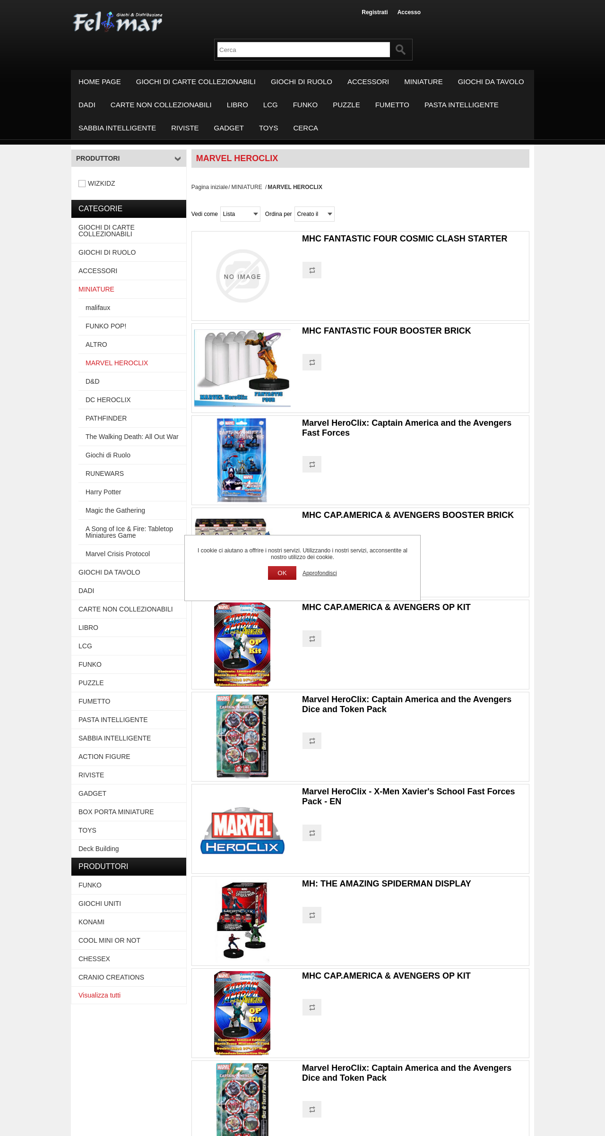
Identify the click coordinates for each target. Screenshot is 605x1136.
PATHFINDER (106, 418)
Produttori (98, 158)
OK (281, 573)
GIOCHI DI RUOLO (301, 81)
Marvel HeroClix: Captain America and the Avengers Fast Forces (406, 428)
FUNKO (305, 105)
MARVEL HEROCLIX (117, 363)
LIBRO (237, 105)
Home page (99, 81)
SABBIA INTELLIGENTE (117, 128)
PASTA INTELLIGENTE (461, 105)
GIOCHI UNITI (99, 903)
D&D (93, 381)
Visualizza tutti (99, 995)
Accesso (409, 12)
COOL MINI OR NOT (109, 940)
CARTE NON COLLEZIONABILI (161, 105)
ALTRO (96, 344)
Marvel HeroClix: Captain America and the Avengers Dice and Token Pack (406, 704)
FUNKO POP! (106, 326)
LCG (270, 105)
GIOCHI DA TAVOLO (491, 81)
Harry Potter (103, 492)
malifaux (98, 307)
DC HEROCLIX (108, 400)
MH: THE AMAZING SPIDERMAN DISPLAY (386, 883)
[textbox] (303, 49)
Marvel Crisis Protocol (118, 554)
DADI (86, 105)
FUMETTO (392, 105)
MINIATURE (423, 81)
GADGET (229, 128)
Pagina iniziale (209, 187)
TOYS (268, 128)
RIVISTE (185, 128)
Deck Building (98, 848)
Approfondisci (319, 573)
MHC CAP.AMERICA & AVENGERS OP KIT (386, 607)
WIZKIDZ (101, 183)
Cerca (306, 128)
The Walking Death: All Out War (132, 436)
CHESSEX (94, 959)
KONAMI (91, 922)
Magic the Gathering (115, 510)
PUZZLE (346, 105)
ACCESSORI (368, 81)
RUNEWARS (105, 473)
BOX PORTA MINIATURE (116, 812)
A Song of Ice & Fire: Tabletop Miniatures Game (129, 532)
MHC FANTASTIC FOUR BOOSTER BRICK (386, 331)
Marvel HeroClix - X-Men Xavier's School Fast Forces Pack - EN (408, 796)
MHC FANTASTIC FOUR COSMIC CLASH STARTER (404, 238)
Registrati (375, 12)
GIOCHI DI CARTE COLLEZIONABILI (196, 81)
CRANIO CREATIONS (111, 977)
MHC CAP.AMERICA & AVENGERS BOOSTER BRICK (408, 515)
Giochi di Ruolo (108, 455)
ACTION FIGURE (104, 756)
